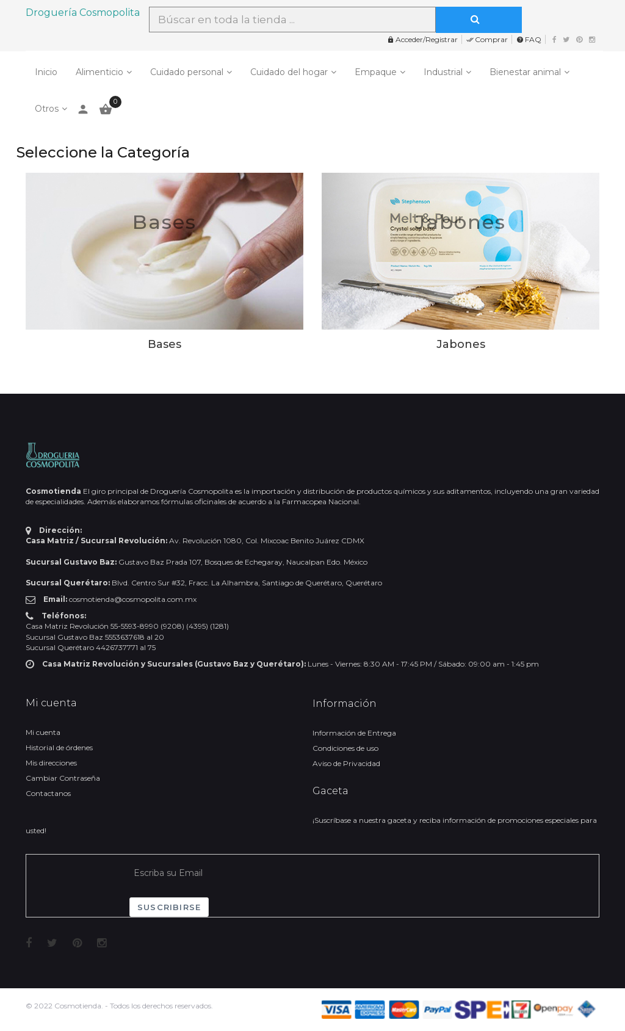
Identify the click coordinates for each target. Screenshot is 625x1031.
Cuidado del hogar (289, 72)
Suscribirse (169, 907)
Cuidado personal (186, 72)
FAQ (528, 39)
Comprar (487, 39)
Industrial (443, 72)
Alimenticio (99, 72)
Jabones (460, 222)
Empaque (376, 72)
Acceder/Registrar (422, 39)
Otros (47, 108)
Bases (164, 222)
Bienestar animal (525, 72)
